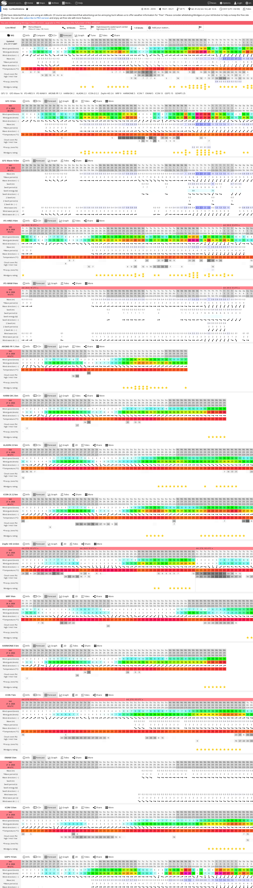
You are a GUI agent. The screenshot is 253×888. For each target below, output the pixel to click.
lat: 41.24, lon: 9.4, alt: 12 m (202, 8)
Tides (247, 8)
